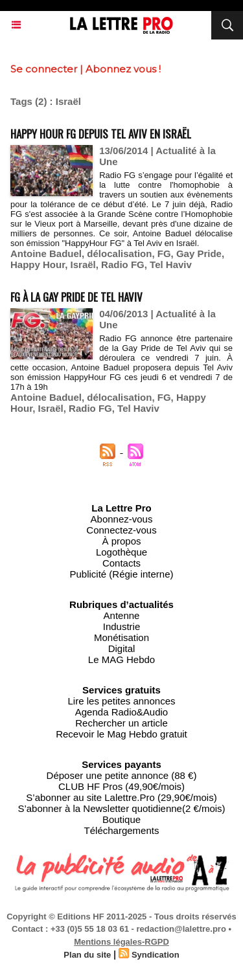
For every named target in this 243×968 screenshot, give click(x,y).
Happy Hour (37, 264)
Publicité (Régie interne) (121, 574)
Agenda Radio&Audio (121, 711)
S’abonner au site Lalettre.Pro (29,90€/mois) (121, 797)
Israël (83, 264)
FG (164, 253)
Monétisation (121, 637)
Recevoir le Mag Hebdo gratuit (121, 733)
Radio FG (123, 264)
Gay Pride (199, 253)
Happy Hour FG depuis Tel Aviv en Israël (100, 134)
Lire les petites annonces (122, 700)
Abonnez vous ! (123, 69)
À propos (121, 540)
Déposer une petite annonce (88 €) (122, 775)
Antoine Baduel (46, 253)
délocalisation (119, 253)
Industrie (122, 626)
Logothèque (121, 551)
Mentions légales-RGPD (121, 942)
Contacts (121, 562)
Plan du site (87, 955)
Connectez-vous (121, 529)
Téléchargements (121, 830)
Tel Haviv (171, 264)
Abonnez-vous (122, 518)
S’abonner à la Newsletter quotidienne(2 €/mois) (121, 808)
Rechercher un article (121, 722)
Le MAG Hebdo (121, 659)
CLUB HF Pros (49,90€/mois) (121, 786)
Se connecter (43, 69)
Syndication (155, 955)
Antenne (122, 615)
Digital (121, 648)
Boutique (121, 819)
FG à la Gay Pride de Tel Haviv (76, 297)
